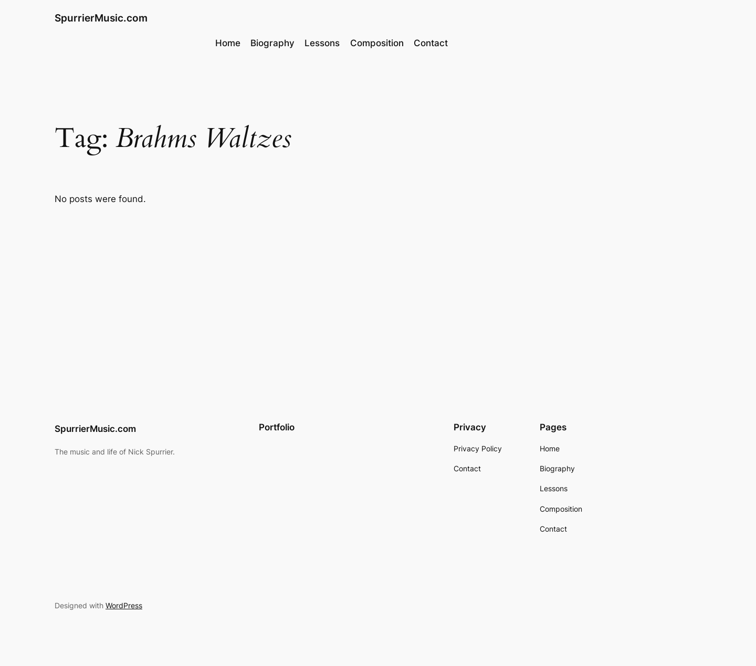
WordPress (124, 605)
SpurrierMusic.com (101, 18)
